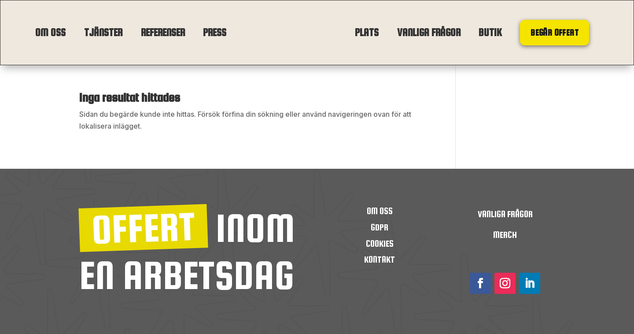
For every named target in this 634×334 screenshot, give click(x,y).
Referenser (163, 32)
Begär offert (555, 32)
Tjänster (103, 32)
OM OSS (380, 211)
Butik (490, 32)
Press (214, 32)
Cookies (380, 243)
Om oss (50, 32)
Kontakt (379, 259)
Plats (367, 32)
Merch (505, 235)
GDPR (379, 227)
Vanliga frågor (429, 32)
